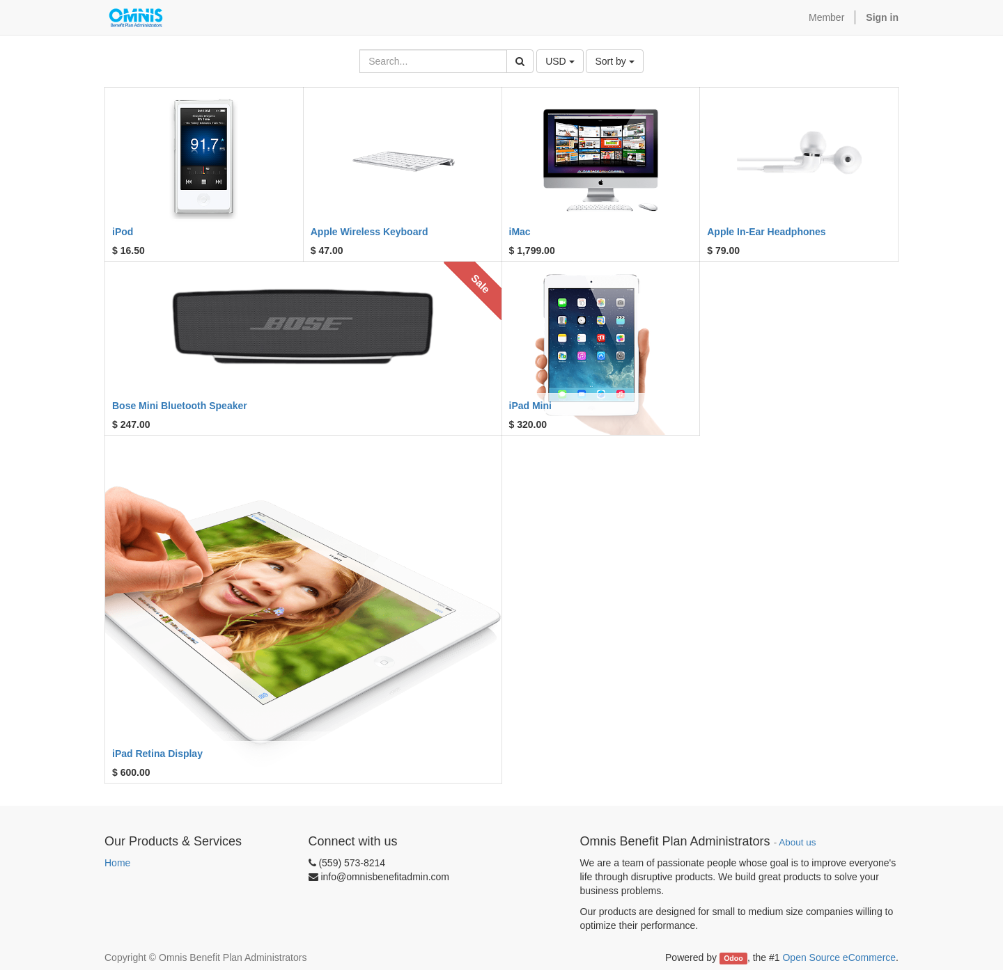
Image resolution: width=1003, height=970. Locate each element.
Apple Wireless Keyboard (369, 231)
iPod (122, 231)
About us (797, 842)
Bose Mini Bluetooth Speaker (179, 405)
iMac (520, 231)
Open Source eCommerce (839, 957)
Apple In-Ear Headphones (766, 231)
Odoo (733, 958)
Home (117, 862)
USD (559, 61)
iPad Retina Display (157, 753)
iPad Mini (530, 405)
